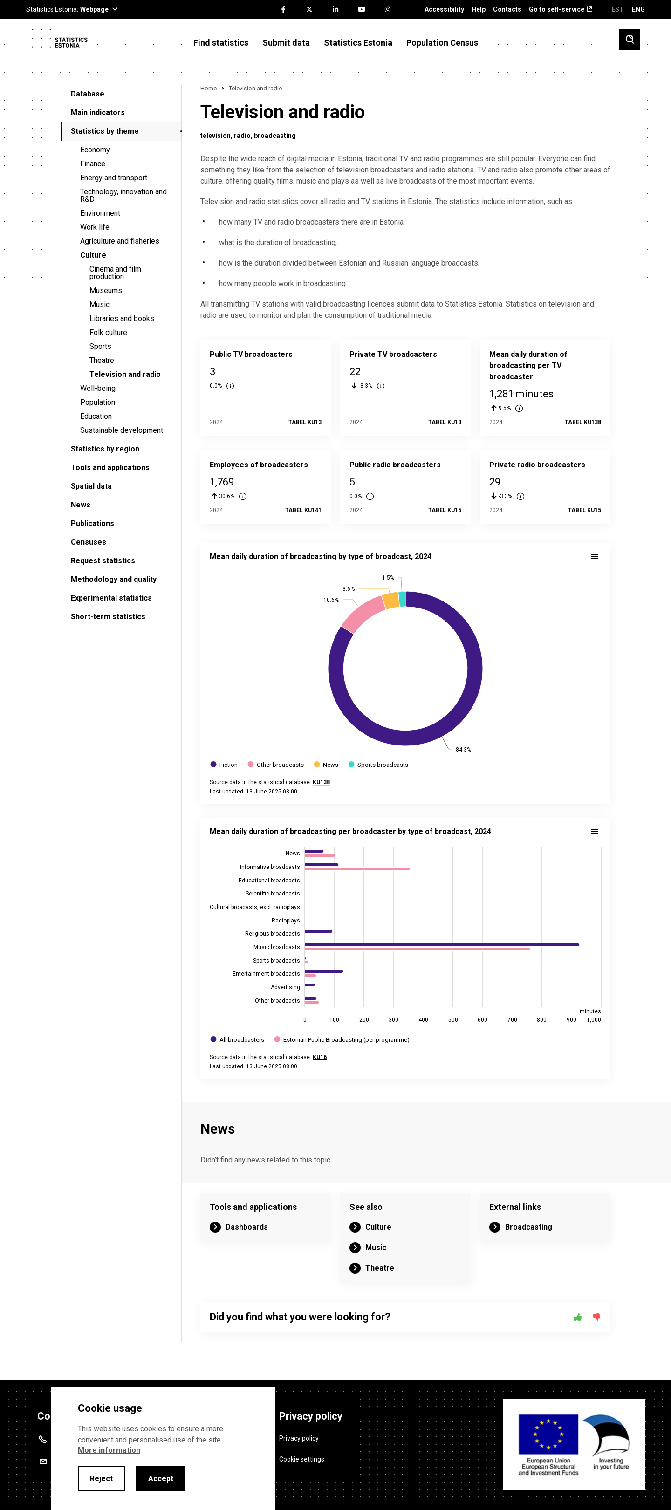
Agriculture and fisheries (119, 241)
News (80, 504)
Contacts (507, 9)
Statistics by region (105, 448)
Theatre (101, 360)
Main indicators (98, 112)
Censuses (88, 542)
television (215, 135)
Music (99, 304)
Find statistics (220, 43)
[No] (596, 1317)
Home (208, 88)
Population (97, 402)
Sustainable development (121, 430)
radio (242, 135)
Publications (92, 523)
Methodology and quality (114, 579)
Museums (105, 290)
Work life (95, 227)
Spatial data (91, 486)
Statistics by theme (105, 131)
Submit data (286, 43)
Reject (101, 1478)
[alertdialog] (163, 1448)
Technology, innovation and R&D (123, 195)
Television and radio (125, 374)
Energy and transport (113, 177)
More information (109, 1450)
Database (87, 93)
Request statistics (103, 560)
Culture (93, 255)
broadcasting (275, 135)
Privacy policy (299, 1438)
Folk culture (108, 332)
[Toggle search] (630, 39)
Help (479, 9)
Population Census (442, 43)
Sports (100, 346)
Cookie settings (301, 1458)
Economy (95, 149)
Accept (160, 1478)
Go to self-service (556, 9)
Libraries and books (121, 318)
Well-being (98, 388)
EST (617, 9)
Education (96, 416)
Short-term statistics (108, 616)
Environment (100, 213)
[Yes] (577, 1317)
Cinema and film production (115, 273)
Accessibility (444, 9)
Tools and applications (110, 467)
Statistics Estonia (358, 43)
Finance (92, 163)
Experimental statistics (111, 598)
